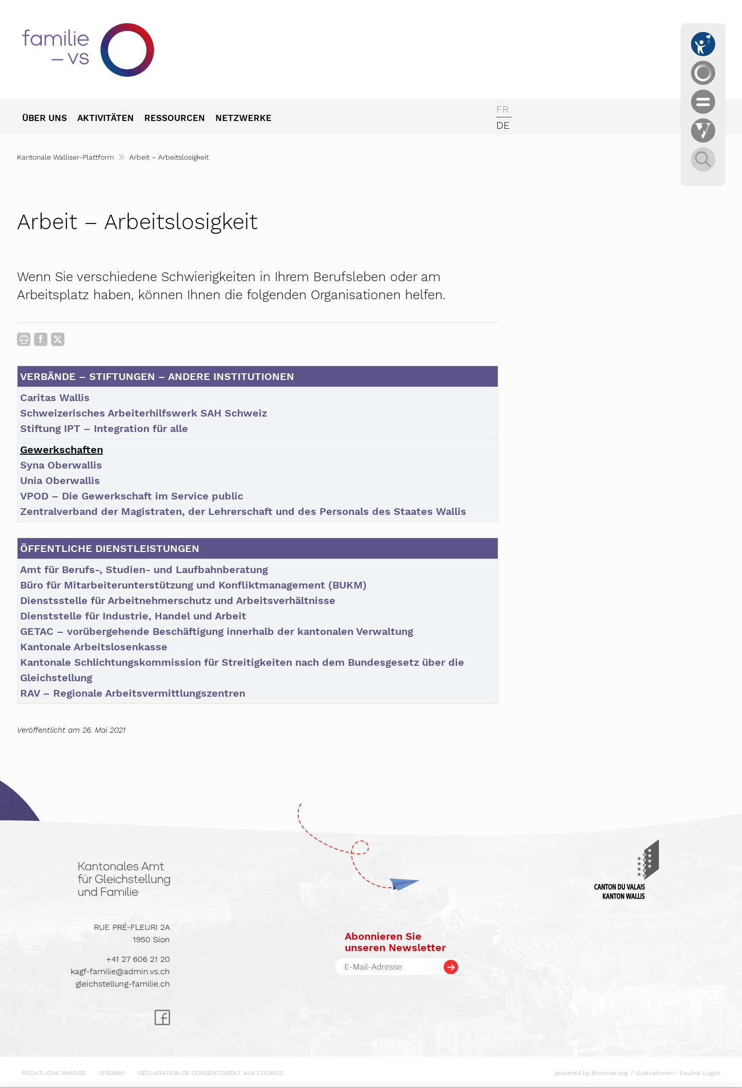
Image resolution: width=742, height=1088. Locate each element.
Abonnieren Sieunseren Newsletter (395, 941)
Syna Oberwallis (61, 465)
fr (502, 109)
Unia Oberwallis (60, 480)
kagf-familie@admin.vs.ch (120, 971)
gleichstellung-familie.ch (123, 984)
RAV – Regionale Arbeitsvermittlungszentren (132, 693)
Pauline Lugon (700, 1073)
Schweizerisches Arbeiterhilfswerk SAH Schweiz (143, 413)
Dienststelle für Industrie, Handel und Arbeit (133, 616)
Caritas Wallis (55, 397)
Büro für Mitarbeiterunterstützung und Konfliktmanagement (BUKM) (193, 585)
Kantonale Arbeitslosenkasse (93, 647)
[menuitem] (49, 118)
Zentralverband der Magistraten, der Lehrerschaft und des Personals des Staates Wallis (243, 511)
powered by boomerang (591, 1073)
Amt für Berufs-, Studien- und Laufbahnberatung (144, 569)
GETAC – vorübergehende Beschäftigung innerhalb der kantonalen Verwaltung (216, 631)
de (503, 125)
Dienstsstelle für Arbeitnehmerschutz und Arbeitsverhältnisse (177, 600)
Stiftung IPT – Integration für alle (104, 428)
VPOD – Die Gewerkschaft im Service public (131, 496)
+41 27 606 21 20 (138, 959)
